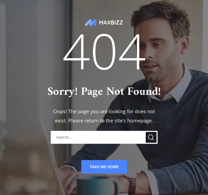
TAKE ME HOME (104, 166)
